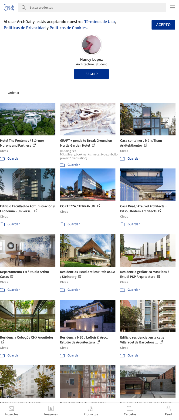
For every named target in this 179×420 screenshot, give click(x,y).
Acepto (163, 25)
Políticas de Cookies (68, 28)
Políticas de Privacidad (25, 28)
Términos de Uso (99, 22)
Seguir (91, 74)
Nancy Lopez (91, 59)
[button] (11, 93)
